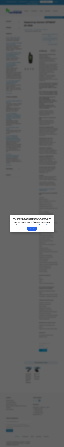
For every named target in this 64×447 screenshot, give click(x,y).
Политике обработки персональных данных (39, 224)
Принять (32, 228)
